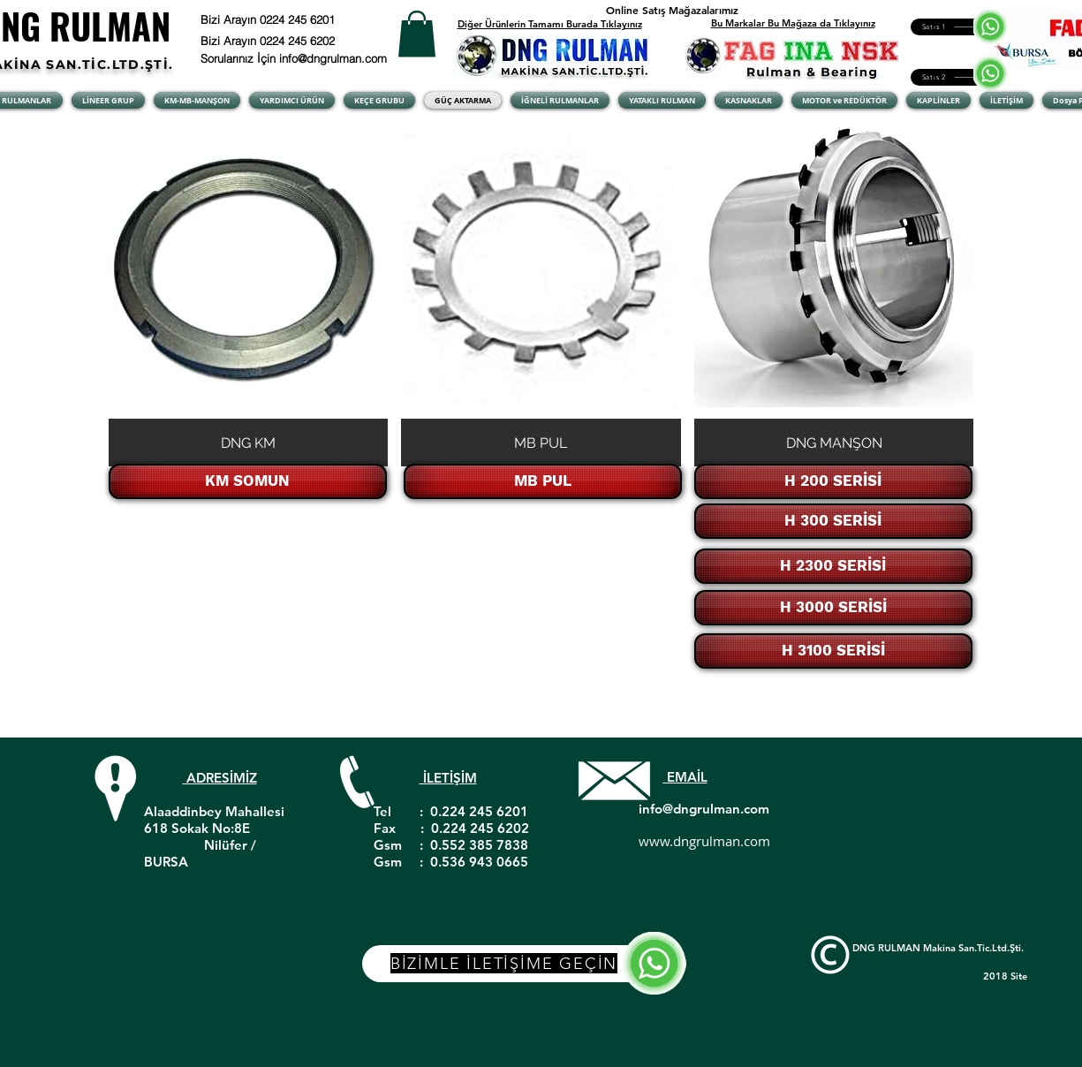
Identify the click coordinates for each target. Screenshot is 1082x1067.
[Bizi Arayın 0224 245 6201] (312, 19)
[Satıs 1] (954, 27)
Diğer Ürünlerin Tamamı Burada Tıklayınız (550, 24)
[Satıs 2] (954, 77)
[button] (416, 34)
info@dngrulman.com (704, 808)
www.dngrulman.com (704, 841)
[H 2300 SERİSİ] (833, 566)
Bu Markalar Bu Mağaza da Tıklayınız (793, 23)
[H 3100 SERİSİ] (833, 651)
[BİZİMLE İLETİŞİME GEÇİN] (524, 963)
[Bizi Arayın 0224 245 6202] (290, 40)
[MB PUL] (543, 481)
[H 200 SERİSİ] (833, 481)
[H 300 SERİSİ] (833, 521)
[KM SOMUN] (248, 481)
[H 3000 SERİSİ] (833, 607)
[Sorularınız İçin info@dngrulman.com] (296, 58)
